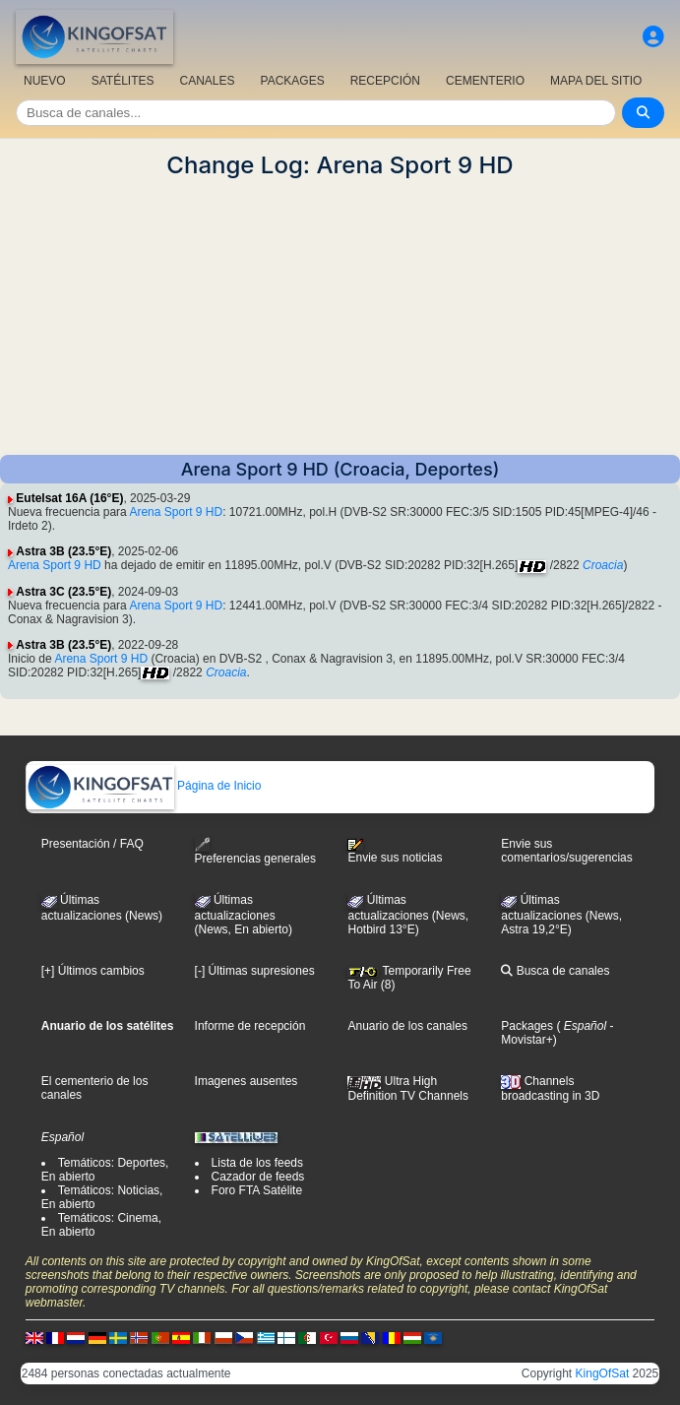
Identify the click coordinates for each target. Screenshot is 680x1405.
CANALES (206, 81)
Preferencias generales (255, 851)
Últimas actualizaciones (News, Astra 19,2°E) (561, 914)
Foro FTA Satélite (257, 1190)
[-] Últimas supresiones (255, 971)
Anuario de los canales (406, 1026)
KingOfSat (603, 1373)
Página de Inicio (144, 786)
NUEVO (45, 81)
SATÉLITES (123, 81)
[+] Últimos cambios (93, 971)
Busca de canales (555, 971)
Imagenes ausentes (246, 1081)
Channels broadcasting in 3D (550, 1088)
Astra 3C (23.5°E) (63, 592)
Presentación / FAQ (92, 844)
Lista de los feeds (257, 1163)
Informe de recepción (250, 1026)
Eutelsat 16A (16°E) (69, 498)
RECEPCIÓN (385, 81)
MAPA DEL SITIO (596, 81)
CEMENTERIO (485, 81)
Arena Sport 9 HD (175, 512)
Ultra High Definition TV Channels (407, 1088)
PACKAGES (293, 81)
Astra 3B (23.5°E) (63, 551)
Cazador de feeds (258, 1176)
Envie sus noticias (394, 851)
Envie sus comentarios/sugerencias (566, 850)
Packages (527, 1026)
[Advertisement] (340, 317)
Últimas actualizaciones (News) (101, 908)
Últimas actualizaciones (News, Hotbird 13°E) (407, 914)
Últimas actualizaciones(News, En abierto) (243, 914)
